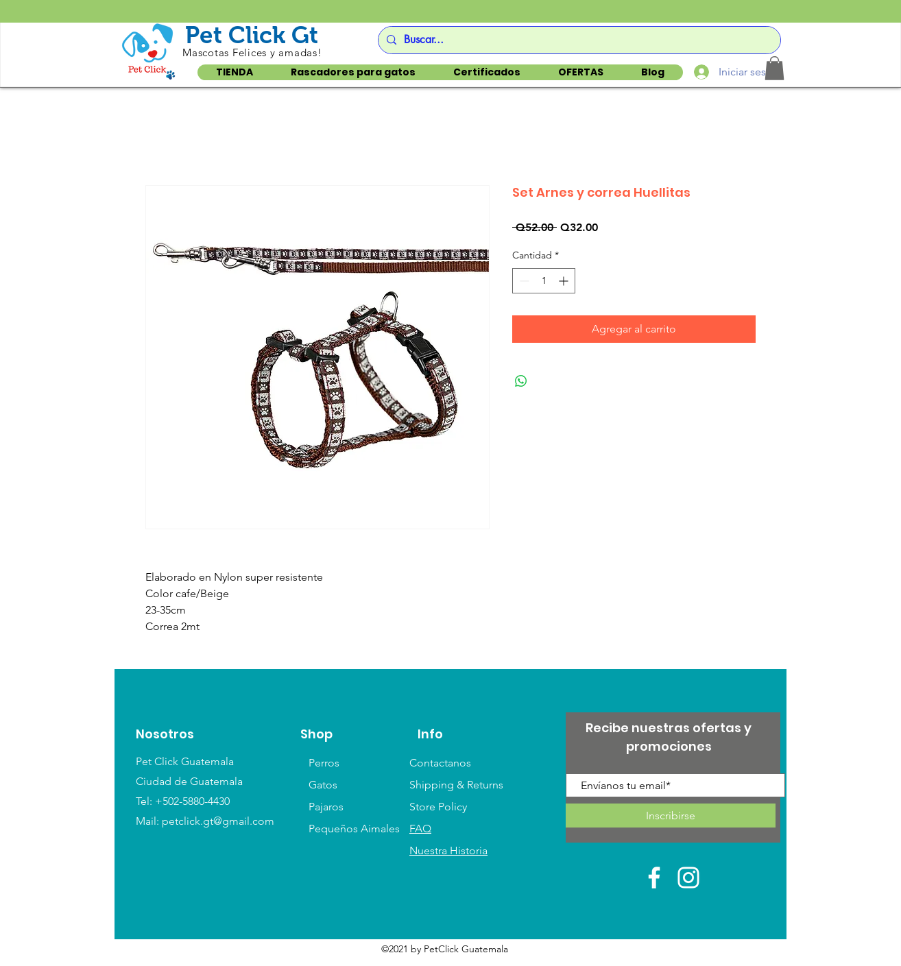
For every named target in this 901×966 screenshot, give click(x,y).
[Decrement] (522, 281)
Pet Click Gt (251, 34)
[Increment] (564, 281)
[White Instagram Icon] (688, 877)
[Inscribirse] (671, 816)
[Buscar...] (578, 40)
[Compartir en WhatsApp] (521, 381)
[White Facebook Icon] (654, 877)
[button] (774, 68)
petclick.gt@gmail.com (218, 821)
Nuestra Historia (448, 850)
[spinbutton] (543, 281)
